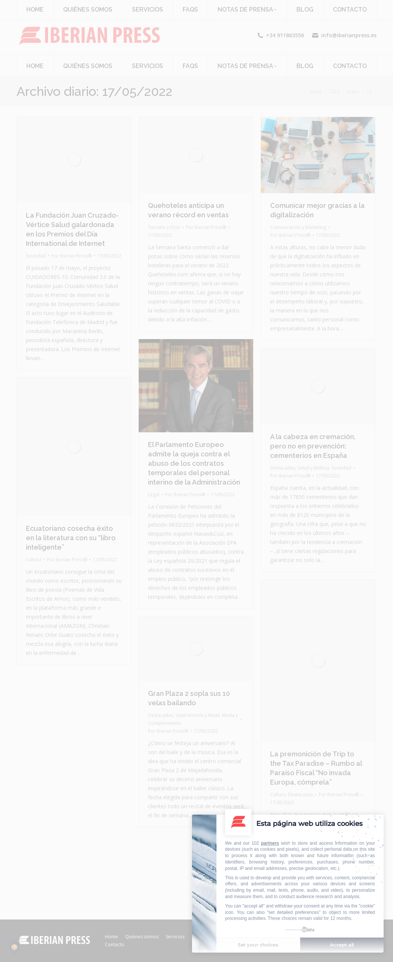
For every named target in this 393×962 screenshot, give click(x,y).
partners (270, 843)
